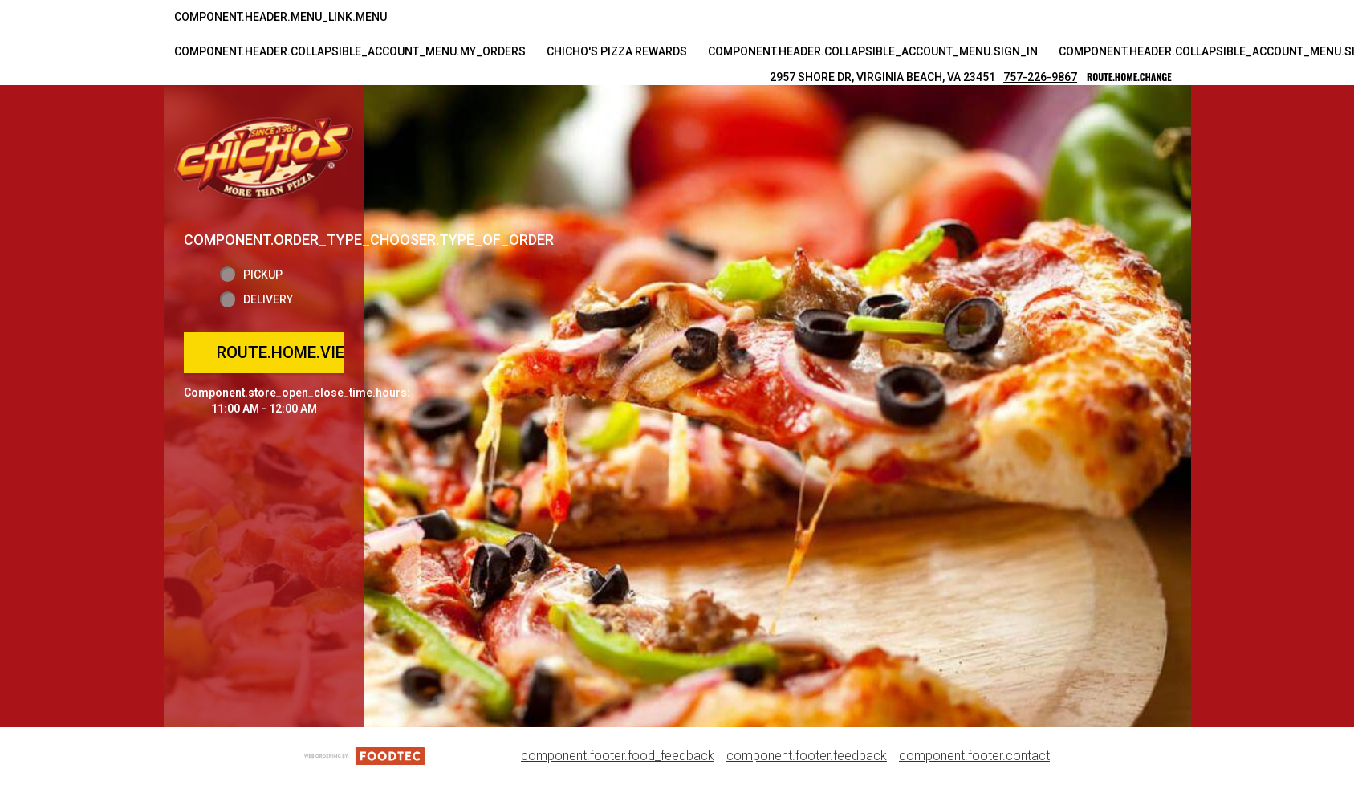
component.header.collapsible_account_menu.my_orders (350, 51)
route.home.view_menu (314, 352)
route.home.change (1129, 76)
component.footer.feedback (806, 755)
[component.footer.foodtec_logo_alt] (364, 755)
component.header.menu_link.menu (280, 16)
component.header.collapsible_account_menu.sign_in (873, 51)
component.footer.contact (974, 755)
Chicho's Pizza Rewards (617, 51)
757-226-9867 (1040, 77)
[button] (264, 157)
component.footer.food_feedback (617, 755)
